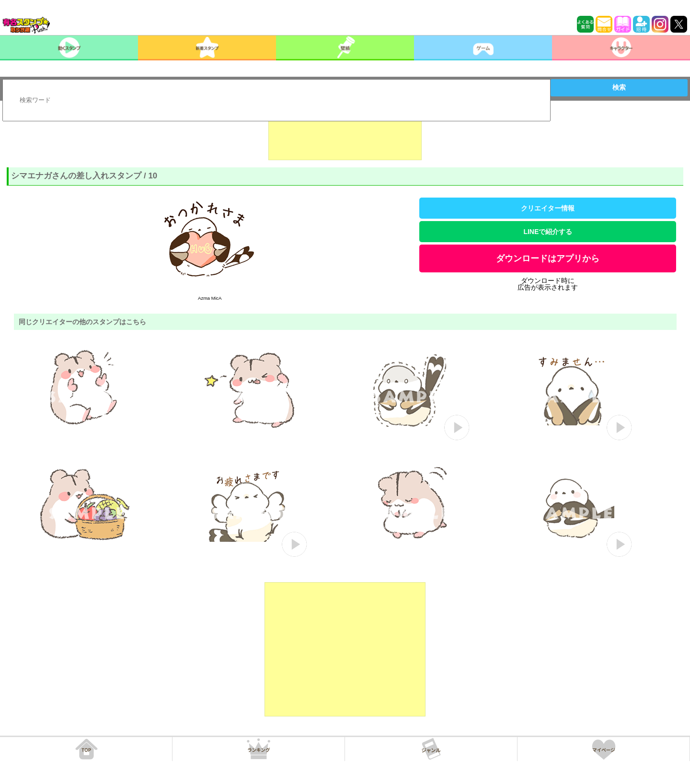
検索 (619, 87)
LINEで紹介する (547, 231)
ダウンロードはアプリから (547, 258)
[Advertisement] (345, 136)
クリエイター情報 (548, 208)
